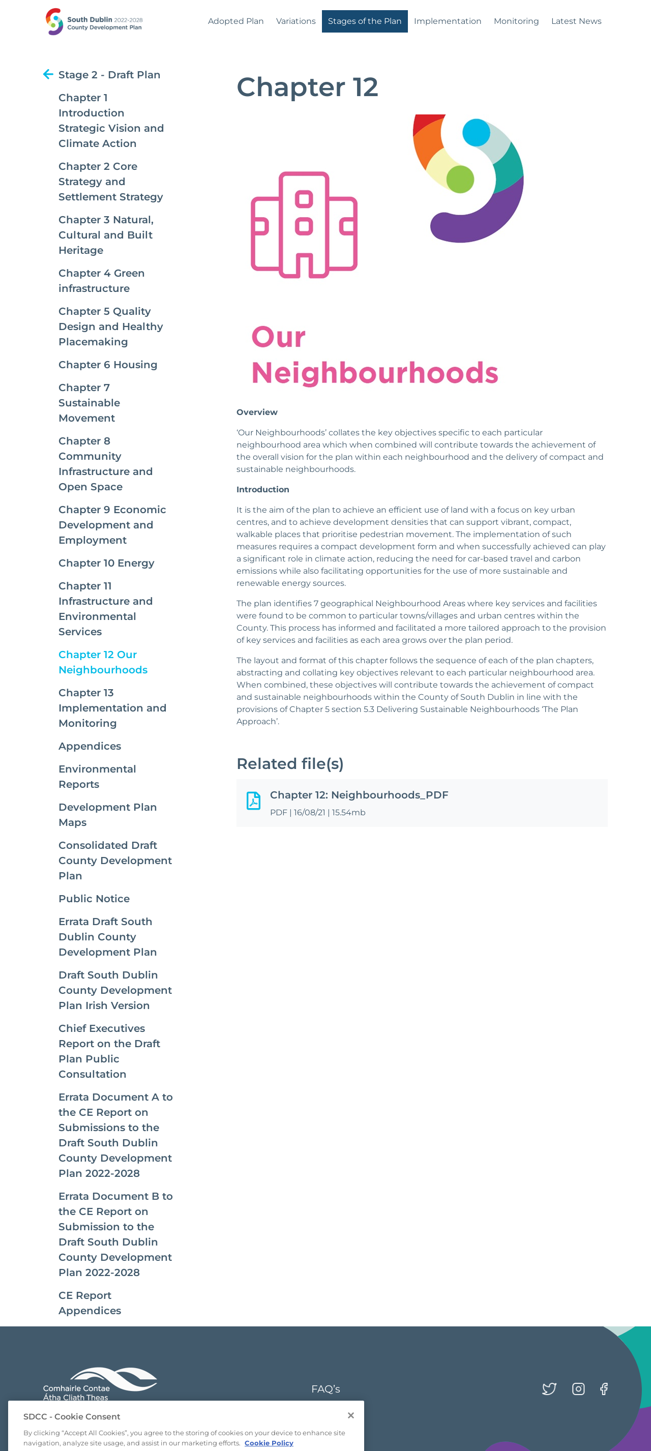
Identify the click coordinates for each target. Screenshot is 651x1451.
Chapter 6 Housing (108, 365)
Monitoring (516, 21)
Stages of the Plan (365, 21)
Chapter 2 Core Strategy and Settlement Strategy (110, 181)
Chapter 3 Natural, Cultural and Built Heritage (106, 235)
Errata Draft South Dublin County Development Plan (107, 936)
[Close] (351, 1426)
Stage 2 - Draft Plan (109, 75)
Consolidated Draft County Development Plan (115, 860)
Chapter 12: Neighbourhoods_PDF (359, 795)
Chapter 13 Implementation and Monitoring (112, 708)
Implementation (448, 21)
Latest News (576, 21)
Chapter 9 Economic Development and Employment (112, 525)
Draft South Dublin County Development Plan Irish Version (115, 990)
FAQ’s (325, 1389)
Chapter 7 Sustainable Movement (89, 402)
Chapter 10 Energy (106, 563)
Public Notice (94, 899)
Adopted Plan (236, 21)
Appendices (89, 746)
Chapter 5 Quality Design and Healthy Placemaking (110, 326)
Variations (296, 21)
